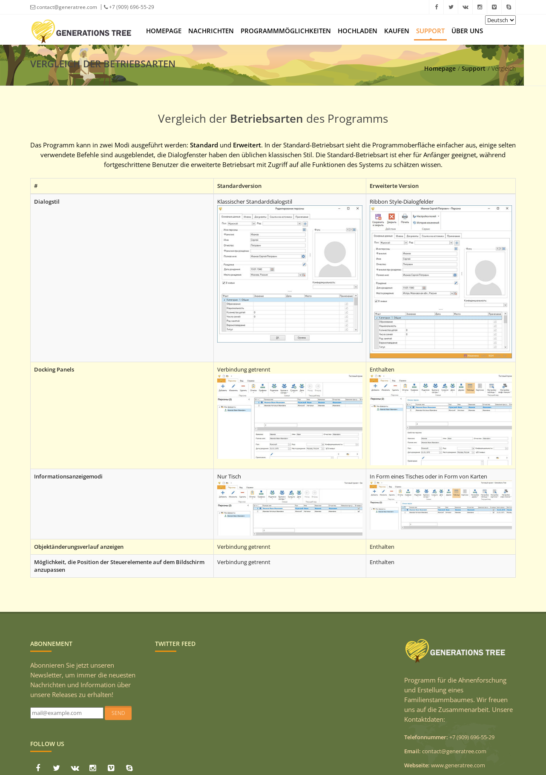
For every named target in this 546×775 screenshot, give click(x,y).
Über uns (467, 30)
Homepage (163, 30)
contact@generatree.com (63, 7)
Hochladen (357, 30)
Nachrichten (211, 30)
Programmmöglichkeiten (286, 30)
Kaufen (396, 30)
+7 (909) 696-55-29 (129, 7)
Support (430, 30)
